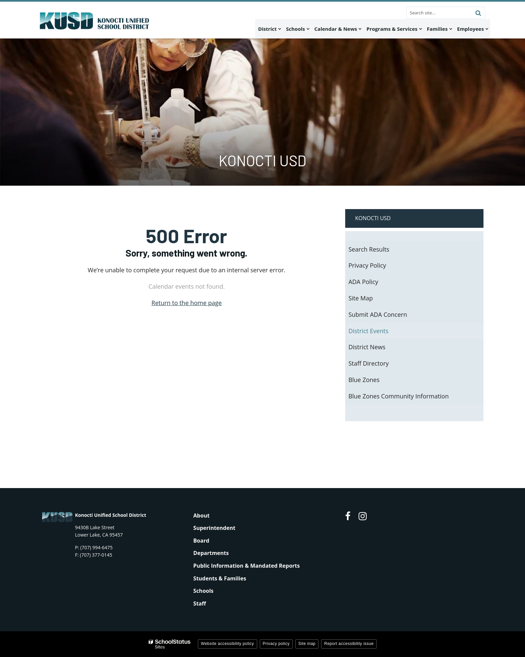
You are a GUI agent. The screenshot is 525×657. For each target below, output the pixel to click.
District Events (368, 331)
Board (201, 540)
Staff (199, 603)
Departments (211, 553)
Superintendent (214, 528)
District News (367, 347)
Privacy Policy (367, 265)
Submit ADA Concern (378, 314)
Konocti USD (373, 218)
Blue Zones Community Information (399, 396)
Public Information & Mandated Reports (246, 565)
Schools (203, 590)
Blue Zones (364, 380)
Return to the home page (186, 303)
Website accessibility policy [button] (227, 643)
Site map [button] (306, 643)
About (201, 515)
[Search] (478, 12)
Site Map (361, 298)
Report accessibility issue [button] (349, 643)
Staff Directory (369, 363)
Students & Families (219, 578)
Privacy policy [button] (276, 643)
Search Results (369, 249)
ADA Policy (363, 282)
